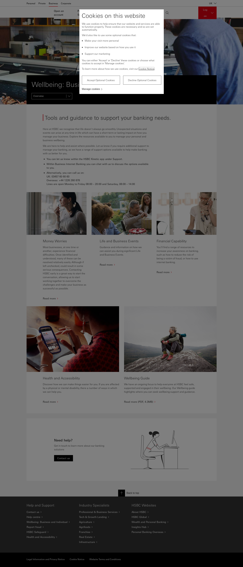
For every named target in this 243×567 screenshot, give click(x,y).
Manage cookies (91, 89)
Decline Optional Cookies (142, 80)
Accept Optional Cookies (101, 80)
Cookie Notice (146, 68)
